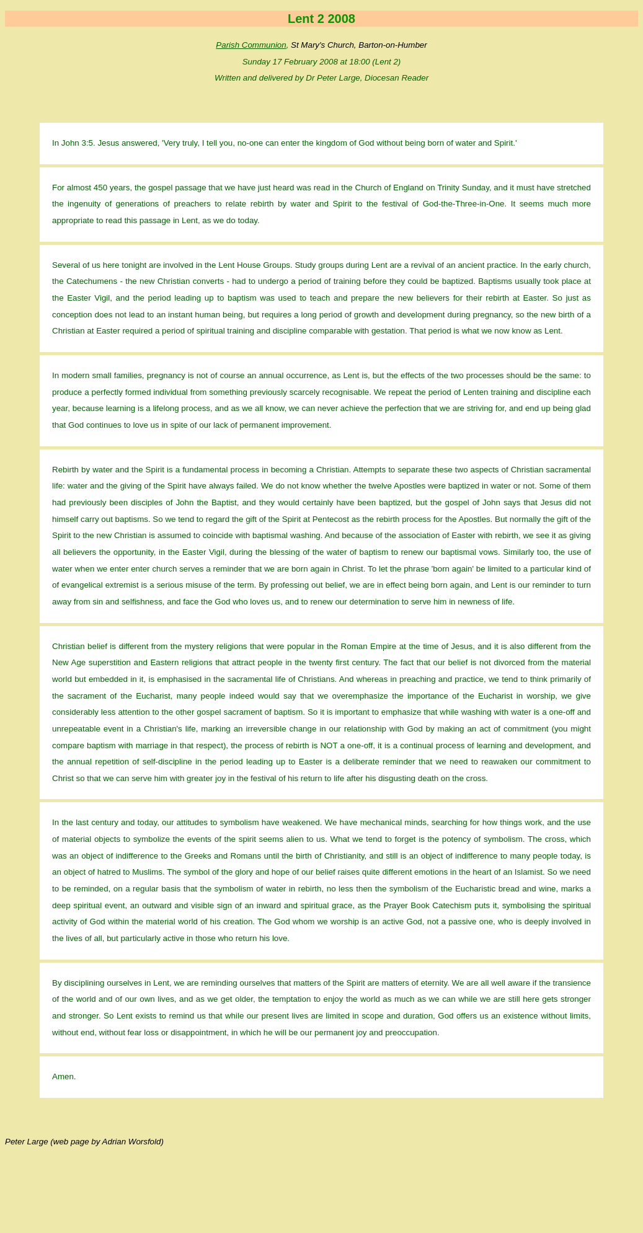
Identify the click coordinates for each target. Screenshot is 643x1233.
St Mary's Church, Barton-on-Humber (359, 45)
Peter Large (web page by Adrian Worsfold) (84, 1141)
